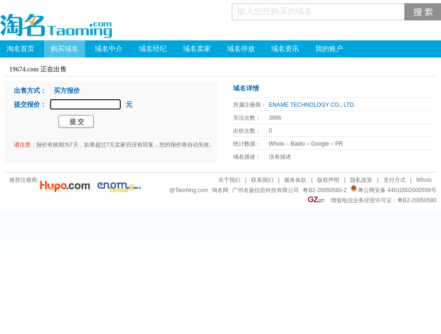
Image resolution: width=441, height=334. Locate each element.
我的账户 (329, 48)
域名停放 (241, 48)
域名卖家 (197, 48)
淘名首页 (20, 48)
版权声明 (328, 180)
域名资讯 (285, 48)
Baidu (298, 144)
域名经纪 (153, 48)
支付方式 (394, 180)
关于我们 (229, 180)
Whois (276, 144)
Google (320, 144)
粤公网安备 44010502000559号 (397, 190)
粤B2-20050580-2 (325, 190)
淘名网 (220, 190)
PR (339, 144)
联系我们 (262, 180)
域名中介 (109, 48)
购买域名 (64, 48)
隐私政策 (361, 180)
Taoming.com (191, 190)
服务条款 (295, 180)
